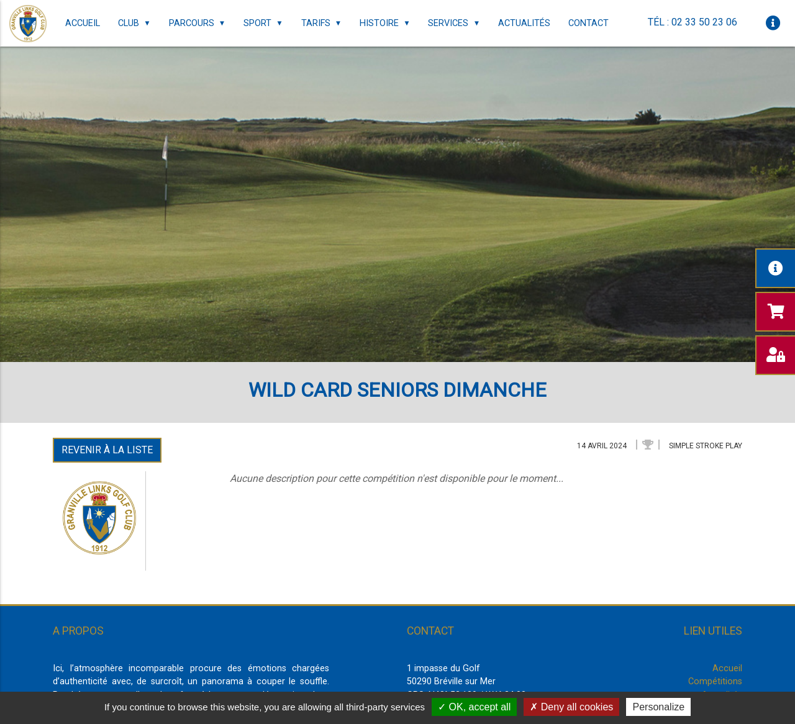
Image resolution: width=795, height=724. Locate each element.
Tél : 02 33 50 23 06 (692, 22)
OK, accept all (474, 707)
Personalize (658, 707)
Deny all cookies (571, 707)
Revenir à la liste (107, 450)
